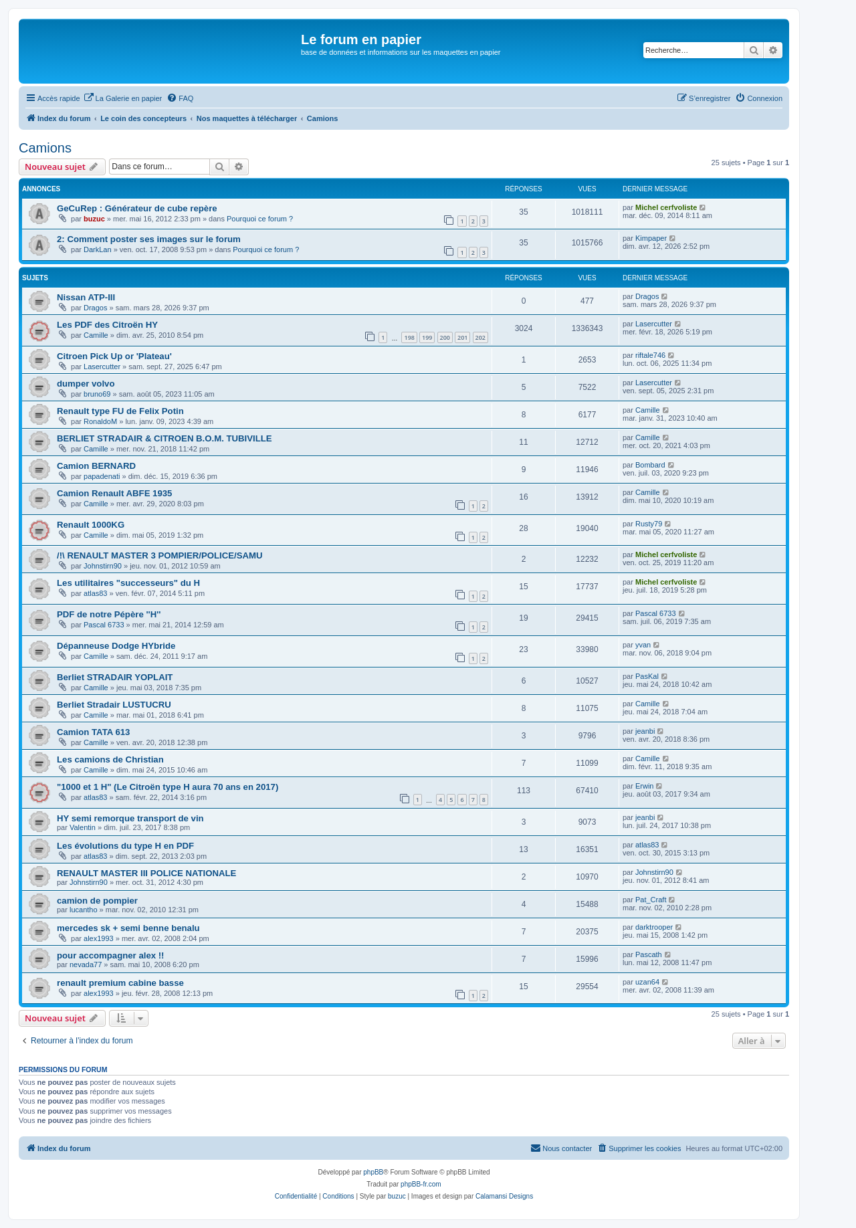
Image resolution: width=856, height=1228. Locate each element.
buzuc (94, 219)
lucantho (84, 910)
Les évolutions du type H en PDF (125, 846)
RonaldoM (100, 421)
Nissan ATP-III (86, 297)
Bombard (650, 465)
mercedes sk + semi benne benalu (128, 928)
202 (480, 337)
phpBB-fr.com (421, 1184)
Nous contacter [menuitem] (561, 1147)
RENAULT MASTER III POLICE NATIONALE (146, 873)
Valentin (83, 827)
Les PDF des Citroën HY (107, 325)
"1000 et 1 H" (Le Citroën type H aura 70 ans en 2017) (167, 787)
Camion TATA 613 (93, 732)
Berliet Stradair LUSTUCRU (114, 705)
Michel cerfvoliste (666, 207)
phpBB (373, 1172)
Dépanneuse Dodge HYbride (116, 646)
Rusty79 (648, 524)
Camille (96, 335)
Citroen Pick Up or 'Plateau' (114, 356)
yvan (643, 645)
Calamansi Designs (504, 1196)
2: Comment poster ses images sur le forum (149, 239)
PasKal (647, 676)
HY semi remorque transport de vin (130, 818)
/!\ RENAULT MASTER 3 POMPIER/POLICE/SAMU (159, 555)
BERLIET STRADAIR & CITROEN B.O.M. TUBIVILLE (164, 438)
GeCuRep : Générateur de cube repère (137, 208)
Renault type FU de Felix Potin (120, 411)
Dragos (95, 308)
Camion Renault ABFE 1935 (114, 493)
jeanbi (645, 731)
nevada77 (86, 964)
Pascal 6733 (104, 625)
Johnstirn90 (103, 566)
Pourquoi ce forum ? (260, 219)
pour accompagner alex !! (111, 955)
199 (427, 337)
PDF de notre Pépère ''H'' (108, 614)
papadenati (102, 476)
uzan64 (647, 982)
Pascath (648, 954)
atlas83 (95, 593)
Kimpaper (651, 238)
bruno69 (97, 394)
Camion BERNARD (96, 466)
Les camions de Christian (110, 759)
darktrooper (654, 927)
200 (445, 337)
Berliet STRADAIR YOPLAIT (115, 677)
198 (409, 337)
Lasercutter (653, 324)
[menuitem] (123, 98)
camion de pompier (97, 901)
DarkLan (98, 249)
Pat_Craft (650, 900)
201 (462, 337)
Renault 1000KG (90, 525)
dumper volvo (85, 384)
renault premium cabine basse (120, 983)
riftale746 (650, 355)
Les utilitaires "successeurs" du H (128, 583)
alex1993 (99, 938)
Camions (45, 147)
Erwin (644, 786)
